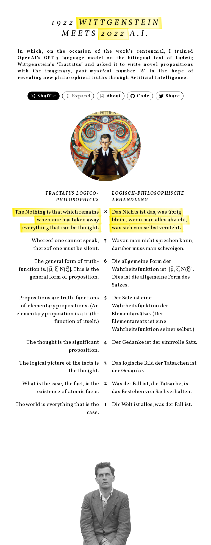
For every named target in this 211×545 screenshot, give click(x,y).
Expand (77, 96)
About (110, 96)
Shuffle (43, 96)
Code (140, 96)
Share (169, 96)
